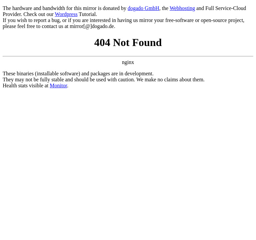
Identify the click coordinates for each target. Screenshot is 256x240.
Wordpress (66, 14)
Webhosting (182, 8)
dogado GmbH (143, 8)
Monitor (58, 85)
